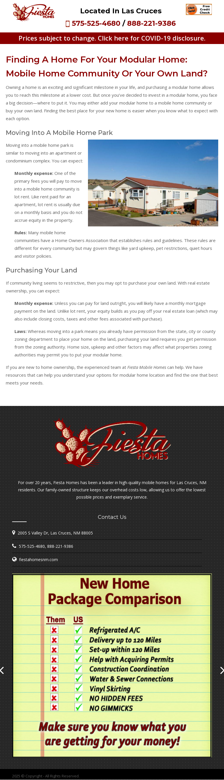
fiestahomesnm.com (38, 559)
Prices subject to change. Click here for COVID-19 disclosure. (112, 38)
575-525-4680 (96, 23)
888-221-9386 (151, 23)
